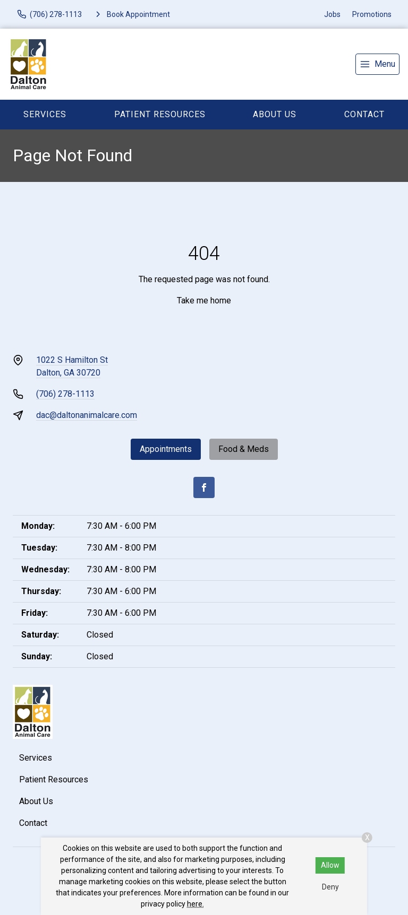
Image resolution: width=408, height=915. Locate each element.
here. (195, 904)
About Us (274, 114)
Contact (364, 114)
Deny (330, 887)
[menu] (377, 64)
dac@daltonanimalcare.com (86, 415)
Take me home (204, 300)
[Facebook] (204, 487)
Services (44, 114)
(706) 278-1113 (65, 394)
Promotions (372, 14)
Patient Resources (160, 114)
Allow (330, 865)
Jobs (332, 14)
